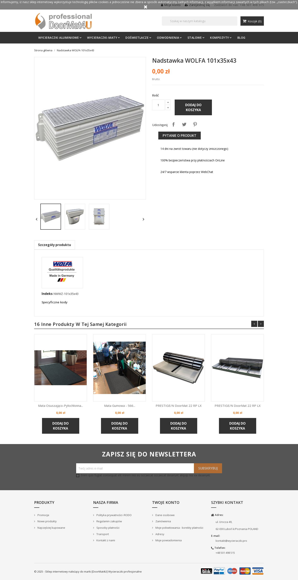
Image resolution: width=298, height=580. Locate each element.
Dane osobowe (165, 515)
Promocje (43, 515)
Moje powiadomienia (168, 540)
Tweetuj (184, 124)
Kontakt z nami (105, 540)
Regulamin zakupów (109, 521)
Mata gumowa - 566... (119, 405)
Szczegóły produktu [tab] (54, 245)
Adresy (159, 534)
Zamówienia (163, 521)
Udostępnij (173, 124)
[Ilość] (158, 105)
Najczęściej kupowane (51, 528)
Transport (102, 534)
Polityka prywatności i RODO (114, 515)
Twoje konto (165, 502)
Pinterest (195, 124)
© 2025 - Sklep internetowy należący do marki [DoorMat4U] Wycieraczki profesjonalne (88, 571)
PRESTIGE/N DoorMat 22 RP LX (179, 405)
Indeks (47, 293)
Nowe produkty (47, 521)
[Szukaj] (199, 21)
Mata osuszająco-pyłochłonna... (60, 405)
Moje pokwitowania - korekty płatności (179, 528)
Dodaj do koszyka (193, 107)
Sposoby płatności (107, 528)
